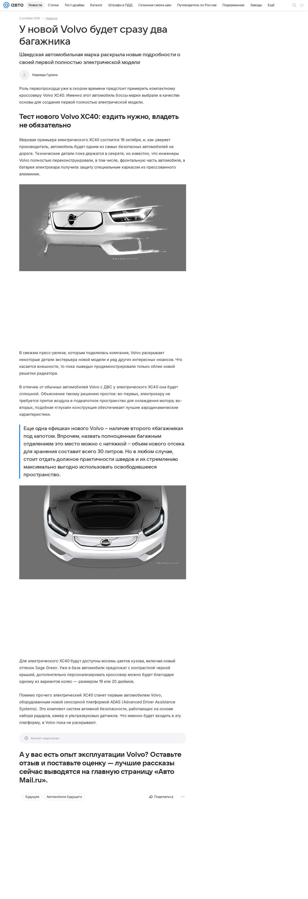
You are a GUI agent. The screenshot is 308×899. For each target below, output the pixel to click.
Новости (51, 18)
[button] (102, 228)
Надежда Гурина (45, 75)
